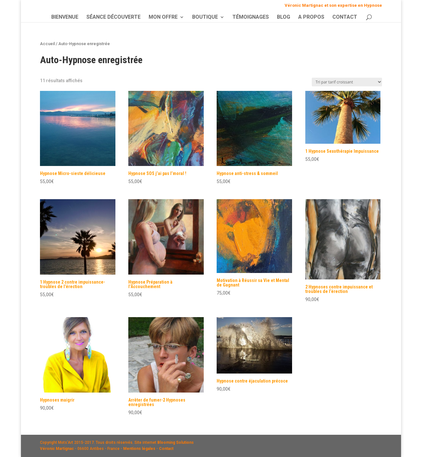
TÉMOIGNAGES (250, 17)
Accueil (47, 43)
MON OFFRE (163, 17)
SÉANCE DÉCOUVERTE (113, 17)
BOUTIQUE (205, 17)
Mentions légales (139, 448)
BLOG (283, 17)
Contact (166, 448)
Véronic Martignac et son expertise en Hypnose (333, 5)
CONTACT (344, 17)
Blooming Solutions (175, 442)
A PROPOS (311, 17)
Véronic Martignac (57, 448)
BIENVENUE (64, 17)
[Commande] (347, 82)
